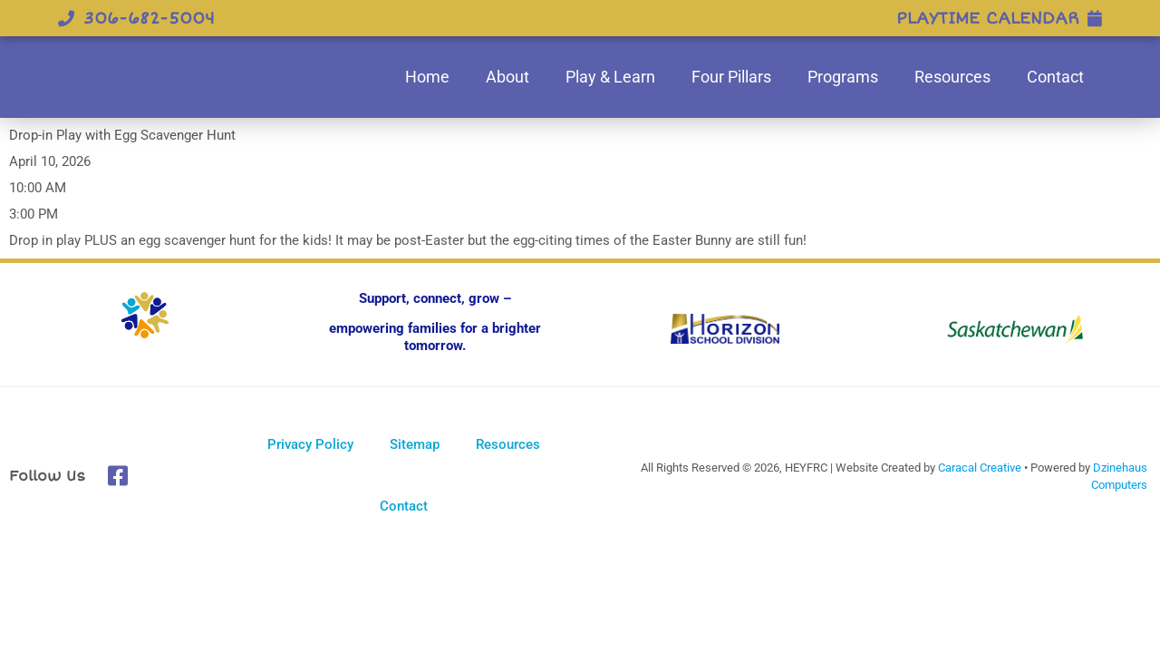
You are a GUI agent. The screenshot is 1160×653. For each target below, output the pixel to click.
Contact (1055, 76)
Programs (842, 76)
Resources (952, 76)
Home (427, 76)
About (507, 76)
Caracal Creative (979, 469)
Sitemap (415, 446)
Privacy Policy (310, 446)
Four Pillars (731, 76)
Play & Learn (610, 76)
